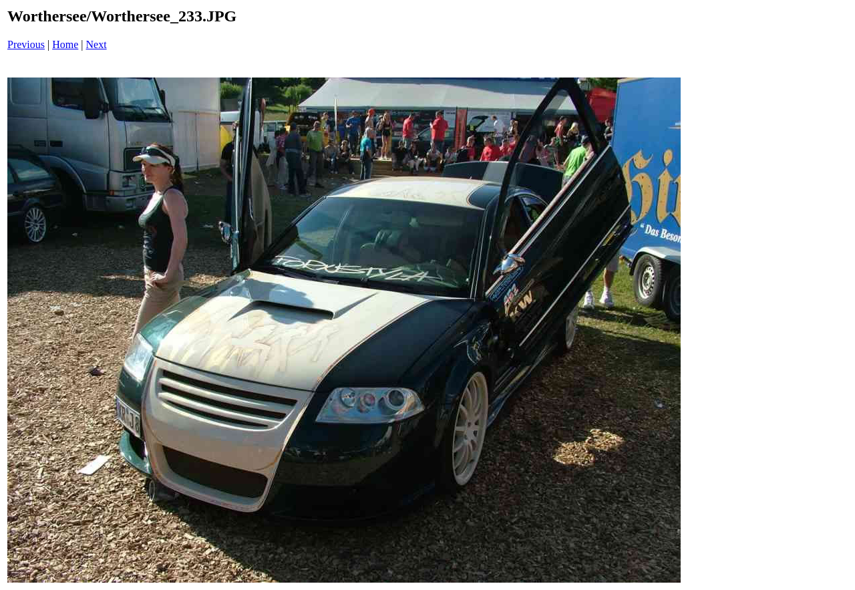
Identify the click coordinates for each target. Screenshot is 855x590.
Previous (26, 44)
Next (96, 44)
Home (65, 44)
